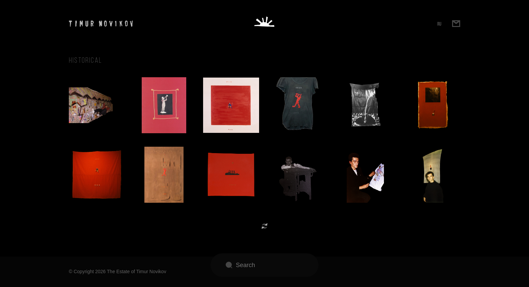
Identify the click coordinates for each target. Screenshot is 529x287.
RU (439, 24)
